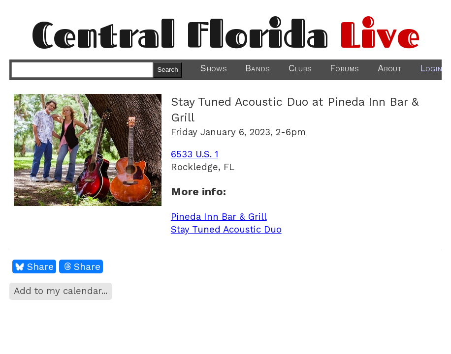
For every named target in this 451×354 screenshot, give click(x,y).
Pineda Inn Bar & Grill (219, 216)
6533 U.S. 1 (194, 154)
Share (40, 266)
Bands (257, 68)
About (390, 68)
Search (167, 69)
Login (431, 68)
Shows (213, 68)
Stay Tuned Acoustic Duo (226, 229)
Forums (344, 68)
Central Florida (226, 34)
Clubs (300, 68)
